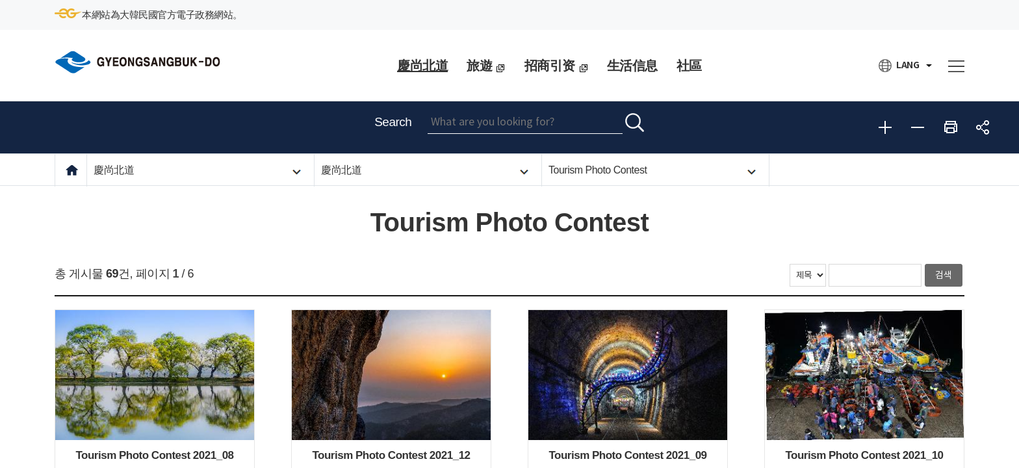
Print (950, 127)
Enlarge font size (885, 127)
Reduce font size (918, 127)
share (983, 127)
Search (392, 122)
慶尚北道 (114, 170)
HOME (71, 170)
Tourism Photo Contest (597, 170)
